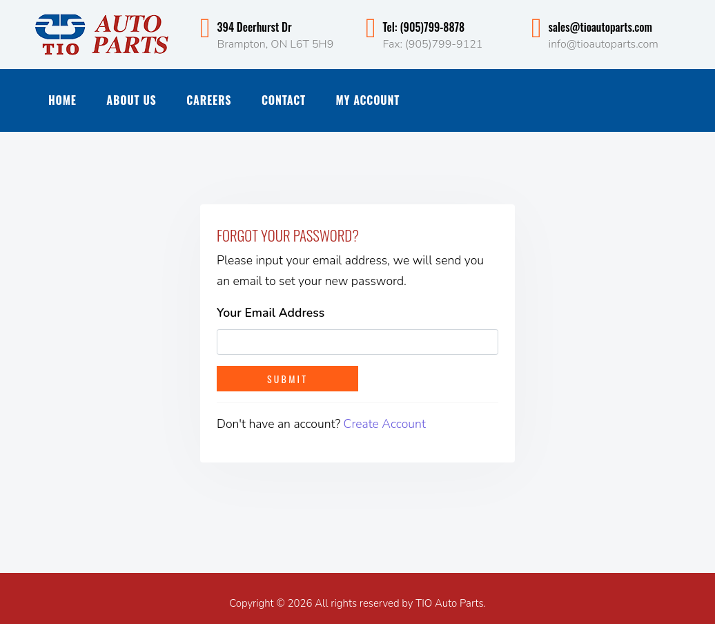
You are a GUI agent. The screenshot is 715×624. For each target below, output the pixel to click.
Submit (287, 378)
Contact (284, 100)
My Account (368, 100)
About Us (131, 100)
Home (62, 100)
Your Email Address (270, 312)
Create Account (385, 424)
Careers (208, 100)
